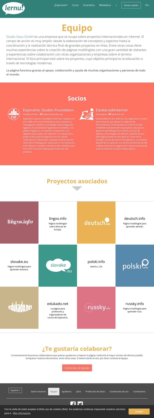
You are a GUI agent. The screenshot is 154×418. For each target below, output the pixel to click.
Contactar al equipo (77, 368)
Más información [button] (21, 413)
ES (147, 5)
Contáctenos (139, 391)
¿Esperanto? (61, 5)
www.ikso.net (116, 114)
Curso (75, 5)
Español (15, 390)
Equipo (53, 391)
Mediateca (105, 5)
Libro (78, 391)
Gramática (89, 5)
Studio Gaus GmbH (20, 36)
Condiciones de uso (119, 391)
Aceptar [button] (139, 411)
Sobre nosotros (38, 391)
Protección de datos (95, 391)
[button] (116, 5)
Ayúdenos (66, 391)
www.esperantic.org (51, 114)
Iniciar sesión (131, 5)
